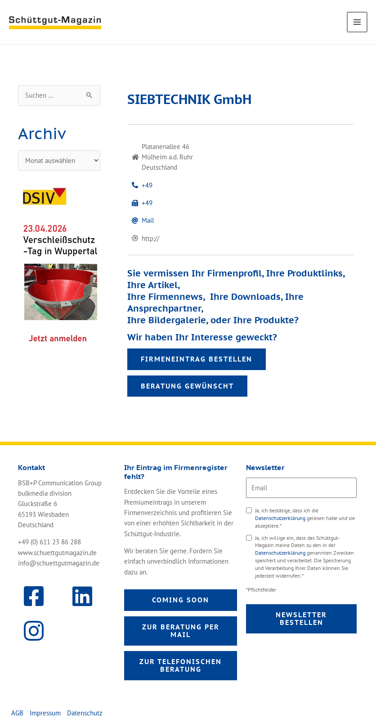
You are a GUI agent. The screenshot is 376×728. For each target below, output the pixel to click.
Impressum (45, 713)
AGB (17, 713)
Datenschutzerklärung (281, 518)
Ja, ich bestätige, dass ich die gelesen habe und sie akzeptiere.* (305, 518)
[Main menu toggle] (357, 22)
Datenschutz (85, 713)
